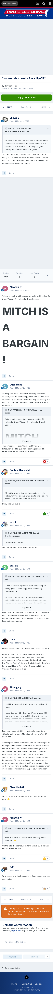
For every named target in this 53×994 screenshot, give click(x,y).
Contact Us (27, 984)
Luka (34, 698)
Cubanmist (39, 481)
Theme (15, 984)
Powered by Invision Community (26, 990)
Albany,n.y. (37, 410)
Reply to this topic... (15, 942)
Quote (11, 173)
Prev (9, 107)
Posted (19, 121)
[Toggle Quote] (6, 128)
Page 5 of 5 (26, 107)
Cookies (38, 984)
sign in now (16, 931)
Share (12, 957)
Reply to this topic (26, 97)
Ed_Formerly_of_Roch (15, 131)
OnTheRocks (11, 86)
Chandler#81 (39, 828)
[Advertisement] (26, 47)
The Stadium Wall (25, 88)
